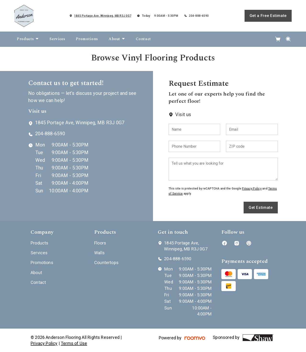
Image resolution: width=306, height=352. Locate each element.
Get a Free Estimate (268, 15)
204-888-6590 (199, 15)
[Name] (194, 129)
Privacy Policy (251, 188)
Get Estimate (261, 207)
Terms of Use (74, 343)
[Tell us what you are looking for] (223, 169)
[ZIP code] (252, 146)
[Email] (252, 129)
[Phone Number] (194, 146)
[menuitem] (27, 39)
